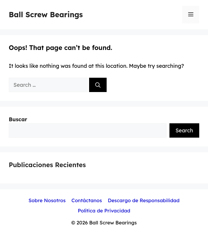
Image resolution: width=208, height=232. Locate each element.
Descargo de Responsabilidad (144, 200)
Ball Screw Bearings (46, 14)
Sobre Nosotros (46, 200)
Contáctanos (87, 200)
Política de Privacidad (104, 210)
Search (184, 130)
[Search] (98, 85)
